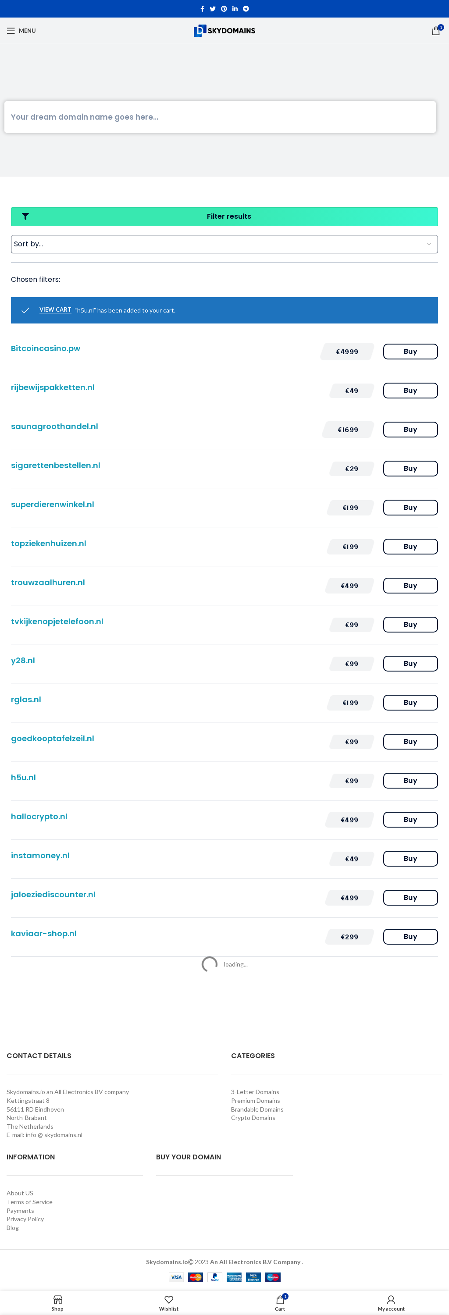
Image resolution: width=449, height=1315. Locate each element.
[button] (347, 351)
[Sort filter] (224, 244)
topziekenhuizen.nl (48, 543)
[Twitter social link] (212, 8)
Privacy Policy (25, 1219)
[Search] (220, 117)
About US (20, 1193)
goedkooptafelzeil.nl (52, 738)
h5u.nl (23, 777)
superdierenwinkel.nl (52, 504)
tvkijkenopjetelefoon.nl (57, 621)
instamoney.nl (40, 855)
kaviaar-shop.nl (44, 933)
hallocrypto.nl (39, 816)
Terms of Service (30, 1201)
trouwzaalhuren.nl (48, 582)
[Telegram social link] (246, 8)
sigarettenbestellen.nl (55, 465)
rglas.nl (26, 699)
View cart (55, 309)
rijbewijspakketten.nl (53, 387)
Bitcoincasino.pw (45, 348)
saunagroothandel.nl (54, 426)
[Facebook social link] (202, 8)
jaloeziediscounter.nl (53, 894)
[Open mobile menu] (21, 30)
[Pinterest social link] (224, 8)
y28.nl (23, 660)
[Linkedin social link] (235, 8)
